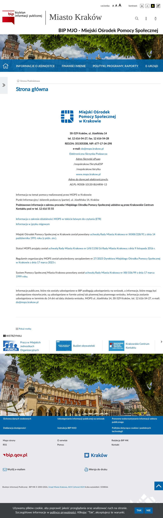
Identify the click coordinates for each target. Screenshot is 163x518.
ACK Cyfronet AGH (76, 487)
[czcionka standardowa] (113, 6)
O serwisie (62, 440)
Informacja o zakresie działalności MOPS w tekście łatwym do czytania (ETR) (58, 219)
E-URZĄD (151, 66)
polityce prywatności (63, 512)
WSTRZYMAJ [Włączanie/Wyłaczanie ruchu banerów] (12, 336)
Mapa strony (9, 440)
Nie (148, 510)
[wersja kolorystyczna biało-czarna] (147, 6)
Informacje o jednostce (35, 66)
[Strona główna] (6, 66)
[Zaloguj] (156, 19)
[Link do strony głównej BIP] (56, 18)
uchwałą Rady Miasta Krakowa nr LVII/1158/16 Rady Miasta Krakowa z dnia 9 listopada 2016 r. (101, 248)
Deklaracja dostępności (14, 428)
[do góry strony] (158, 486)
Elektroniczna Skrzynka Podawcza (88, 154)
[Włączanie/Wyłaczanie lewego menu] (4, 85)
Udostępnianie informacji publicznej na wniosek (80, 419)
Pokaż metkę (25, 329)
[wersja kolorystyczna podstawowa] (142, 6)
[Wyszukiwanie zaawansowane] (136, 18)
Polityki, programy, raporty (115, 66)
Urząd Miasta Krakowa (57, 487)
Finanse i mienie (74, 66)
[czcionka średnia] (116, 6)
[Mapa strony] (146, 19)
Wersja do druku (95, 470)
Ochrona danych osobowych (17, 419)
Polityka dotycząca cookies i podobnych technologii (131, 430)
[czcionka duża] (123, 5)
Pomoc (60, 445)
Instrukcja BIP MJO (66, 428)
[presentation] (161, 342)
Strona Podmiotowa (30, 81)
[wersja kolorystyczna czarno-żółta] (152, 6)
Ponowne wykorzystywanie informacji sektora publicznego (134, 420)
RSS (5, 445)
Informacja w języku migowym (33, 224)
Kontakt (115, 445)
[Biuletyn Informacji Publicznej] (40, 457)
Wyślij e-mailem (14, 470)
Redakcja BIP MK (120, 440)
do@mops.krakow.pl (92, 149)
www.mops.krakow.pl (88, 174)
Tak (139, 510)
